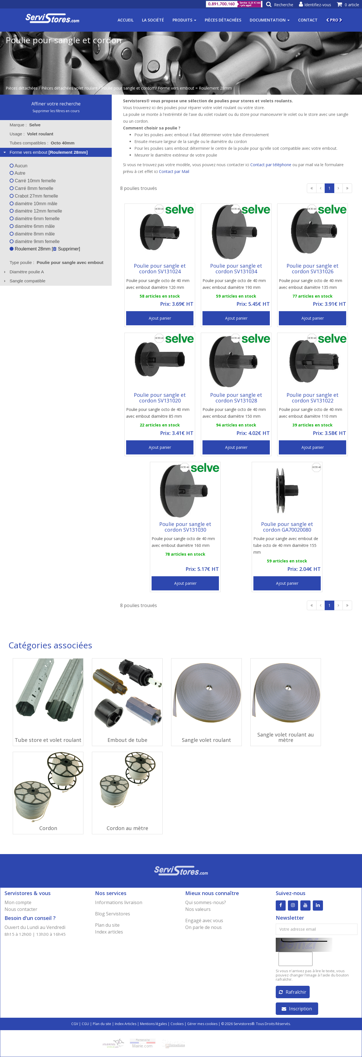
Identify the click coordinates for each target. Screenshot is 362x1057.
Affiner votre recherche (56, 104)
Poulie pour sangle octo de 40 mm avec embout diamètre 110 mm (310, 413)
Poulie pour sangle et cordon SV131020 (160, 397)
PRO (334, 20)
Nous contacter (21, 909)
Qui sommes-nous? (205, 902)
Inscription (297, 1009)
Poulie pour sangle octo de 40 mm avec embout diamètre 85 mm (157, 413)
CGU (85, 1023)
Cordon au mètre (127, 828)
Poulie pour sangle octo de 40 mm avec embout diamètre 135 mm (310, 284)
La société (153, 20)
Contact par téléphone (270, 164)
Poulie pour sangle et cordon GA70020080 (287, 527)
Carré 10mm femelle (33, 180)
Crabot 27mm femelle (34, 196)
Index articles (109, 932)
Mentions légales (153, 1023)
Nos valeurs (198, 909)
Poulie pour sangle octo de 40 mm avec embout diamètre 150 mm (234, 413)
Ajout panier (160, 318)
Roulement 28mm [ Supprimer (44, 248)
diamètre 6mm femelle (35, 218)
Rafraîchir (292, 992)
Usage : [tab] (31, 133)
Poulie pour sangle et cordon (127, 88)
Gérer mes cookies (202, 1023)
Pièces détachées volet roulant (69, 88)
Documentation (270, 20)
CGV (74, 1023)
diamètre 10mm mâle (33, 203)
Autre (17, 173)
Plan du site (107, 925)
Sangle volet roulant (206, 740)
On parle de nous (203, 927)
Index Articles (125, 1023)
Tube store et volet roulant (48, 740)
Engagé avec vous (204, 920)
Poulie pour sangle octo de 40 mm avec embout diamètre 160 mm (183, 542)
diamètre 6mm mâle (32, 226)
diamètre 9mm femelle (35, 241)
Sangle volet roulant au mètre (285, 737)
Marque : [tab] (25, 124)
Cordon (48, 828)
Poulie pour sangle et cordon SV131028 (236, 397)
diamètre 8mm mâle (32, 233)
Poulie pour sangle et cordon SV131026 (312, 268)
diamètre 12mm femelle (36, 211)
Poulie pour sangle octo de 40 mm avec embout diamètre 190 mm (234, 284)
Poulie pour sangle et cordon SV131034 (236, 268)
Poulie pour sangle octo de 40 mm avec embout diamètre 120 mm (157, 284)
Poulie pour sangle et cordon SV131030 (185, 527)
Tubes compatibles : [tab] (42, 142)
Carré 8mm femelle (31, 188)
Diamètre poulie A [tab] (23, 271)
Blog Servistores (112, 914)
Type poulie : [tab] (57, 262)
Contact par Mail (174, 171)
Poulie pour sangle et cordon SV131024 (160, 268)
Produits (184, 20)
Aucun (18, 165)
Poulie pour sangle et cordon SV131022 (312, 397)
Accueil (125, 20)
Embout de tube (127, 740)
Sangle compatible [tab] (24, 280)
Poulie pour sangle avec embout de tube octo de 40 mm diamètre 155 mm (285, 545)
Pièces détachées (223, 20)
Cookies (177, 1023)
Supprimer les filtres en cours (56, 111)
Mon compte (18, 902)
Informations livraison (118, 902)
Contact (308, 20)
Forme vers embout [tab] (45, 152)
